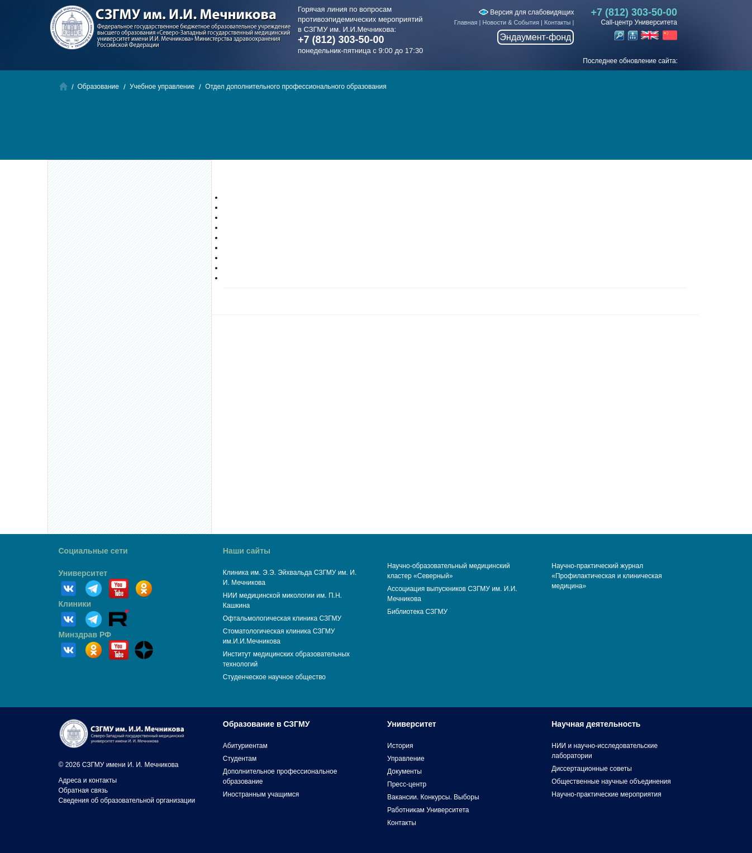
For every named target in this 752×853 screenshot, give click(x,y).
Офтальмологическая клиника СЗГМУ (282, 618)
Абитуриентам (245, 746)
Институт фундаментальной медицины (283, 207)
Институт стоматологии (259, 237)
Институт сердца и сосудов (265, 267)
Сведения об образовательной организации (127, 800)
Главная (466, 22)
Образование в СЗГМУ (266, 723)
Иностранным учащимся (261, 794)
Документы (404, 771)
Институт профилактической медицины (284, 217)
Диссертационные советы (591, 769)
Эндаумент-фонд (536, 37)
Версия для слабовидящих (526, 12)
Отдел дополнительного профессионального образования (296, 86)
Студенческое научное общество (274, 677)
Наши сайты (246, 550)
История (400, 746)
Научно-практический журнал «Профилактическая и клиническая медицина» (606, 576)
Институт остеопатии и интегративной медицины (299, 278)
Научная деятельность (595, 723)
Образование (98, 86)
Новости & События (511, 22)
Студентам (240, 759)
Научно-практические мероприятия (606, 794)
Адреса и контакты (88, 780)
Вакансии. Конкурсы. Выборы (433, 797)
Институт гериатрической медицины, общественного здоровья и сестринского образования (365, 197)
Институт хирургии (251, 247)
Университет (83, 573)
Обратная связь (83, 790)
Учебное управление (162, 86)
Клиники (75, 603)
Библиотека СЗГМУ (417, 612)
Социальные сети (93, 550)
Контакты (557, 22)
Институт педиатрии (254, 227)
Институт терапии (250, 257)
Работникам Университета (428, 810)
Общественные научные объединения (611, 781)
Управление (406, 759)
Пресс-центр (406, 784)
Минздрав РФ (85, 634)
